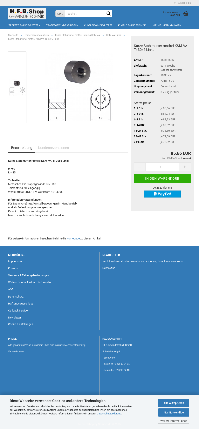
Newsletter (14, 317)
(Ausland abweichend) (171, 70)
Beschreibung (21, 148)
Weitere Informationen (173, 420)
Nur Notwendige (174, 412)
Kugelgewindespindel (132, 25)
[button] (140, 167)
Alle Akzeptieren (174, 403)
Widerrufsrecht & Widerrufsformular (29, 282)
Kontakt (13, 268)
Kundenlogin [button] (182, 3)
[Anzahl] (162, 167)
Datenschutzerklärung (109, 413)
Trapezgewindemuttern (24, 25)
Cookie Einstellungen (20, 324)
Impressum (15, 261)
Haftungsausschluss (20, 303)
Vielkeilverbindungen (167, 25)
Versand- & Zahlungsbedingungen (28, 275)
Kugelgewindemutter (98, 25)
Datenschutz (16, 296)
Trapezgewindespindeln (62, 25)
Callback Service (18, 310)
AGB (11, 289)
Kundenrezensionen (53, 148)
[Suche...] (60, 13)
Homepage (73, 238)
